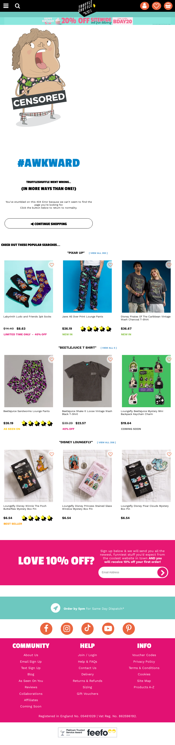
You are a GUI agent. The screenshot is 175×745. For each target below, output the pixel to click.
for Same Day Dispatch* (87, 608)
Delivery (87, 674)
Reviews (31, 687)
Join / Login (87, 655)
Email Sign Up (31, 661)
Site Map (144, 680)
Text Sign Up (31, 667)
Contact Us (87, 667)
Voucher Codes (144, 655)
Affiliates (31, 700)
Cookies (144, 674)
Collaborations (30, 693)
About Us (31, 655)
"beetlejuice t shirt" (87, 347)
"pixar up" (87, 253)
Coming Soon (30, 706)
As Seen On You (31, 680)
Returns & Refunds (87, 680)
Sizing (87, 687)
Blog (30, 674)
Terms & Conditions (144, 667)
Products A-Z (144, 687)
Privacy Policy (144, 661)
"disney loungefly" (87, 442)
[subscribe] (162, 572)
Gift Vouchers (87, 693)
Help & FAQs (87, 661)
